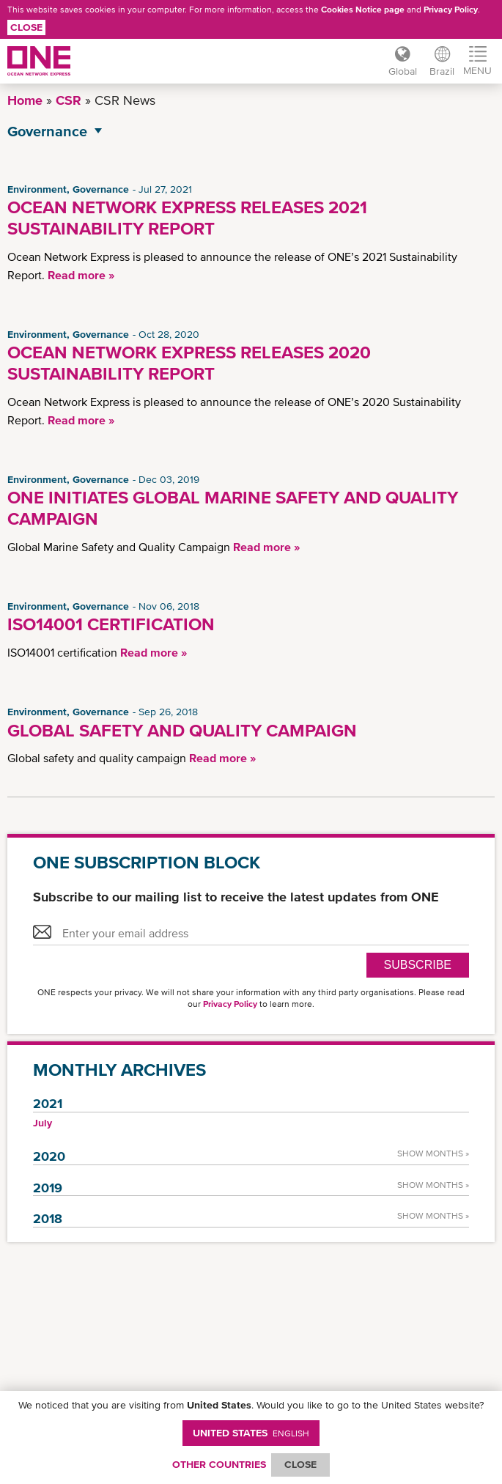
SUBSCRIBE (417, 965)
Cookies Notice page (363, 9)
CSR (68, 100)
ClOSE (300, 1464)
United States (251, 1433)
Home (25, 100)
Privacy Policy (451, 9)
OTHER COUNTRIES (219, 1464)
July (42, 1123)
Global (397, 71)
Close (26, 27)
